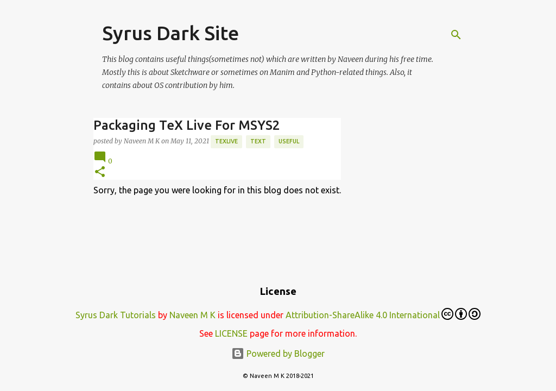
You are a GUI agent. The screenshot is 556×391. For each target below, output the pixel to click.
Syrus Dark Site (170, 33)
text (258, 141)
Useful (289, 141)
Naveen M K (192, 315)
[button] (99, 172)
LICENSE (231, 333)
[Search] (456, 35)
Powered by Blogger (278, 353)
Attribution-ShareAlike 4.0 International (383, 314)
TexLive (226, 141)
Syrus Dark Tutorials (115, 315)
